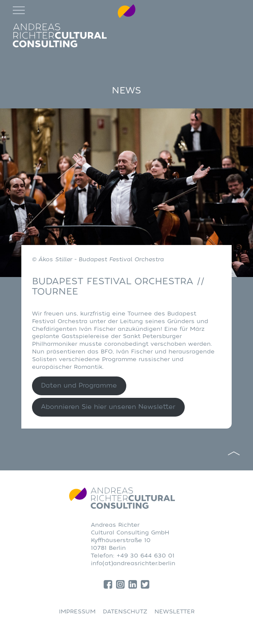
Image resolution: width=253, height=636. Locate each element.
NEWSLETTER (174, 611)
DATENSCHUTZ (125, 611)
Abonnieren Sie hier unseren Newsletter (108, 407)
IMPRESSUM (77, 611)
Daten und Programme (79, 386)
